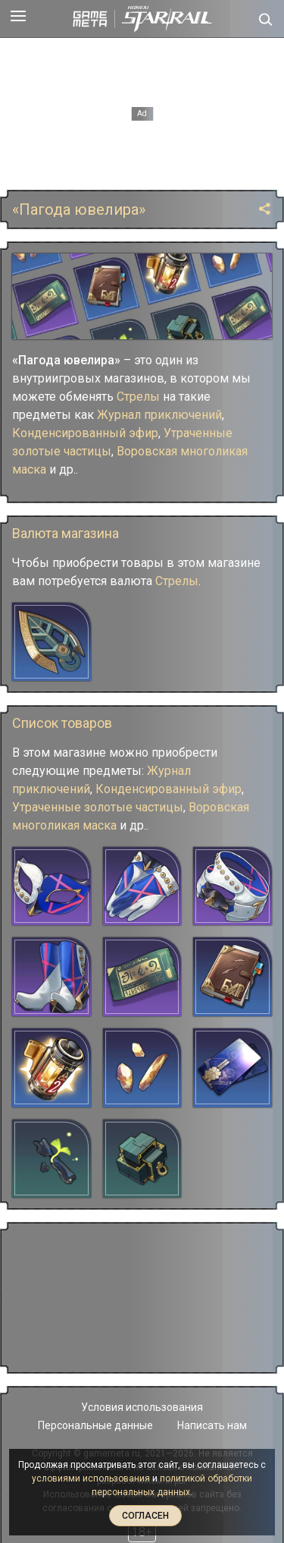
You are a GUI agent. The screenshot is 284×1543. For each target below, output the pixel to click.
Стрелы (138, 396)
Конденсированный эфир (85, 433)
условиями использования (91, 1478)
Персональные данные (95, 1425)
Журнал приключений (159, 415)
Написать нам (212, 1425)
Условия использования (142, 1407)
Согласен (145, 1515)
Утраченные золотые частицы (97, 807)
